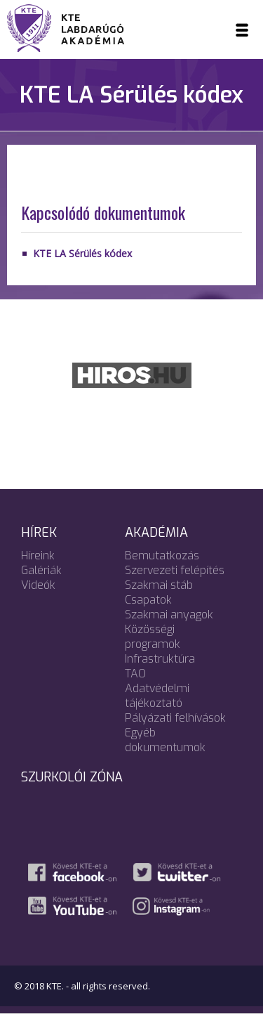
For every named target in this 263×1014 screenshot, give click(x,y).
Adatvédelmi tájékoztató (157, 695)
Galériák (41, 570)
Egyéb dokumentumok (165, 740)
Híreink (38, 555)
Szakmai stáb (159, 585)
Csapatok (148, 599)
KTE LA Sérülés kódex (82, 253)
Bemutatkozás (162, 555)
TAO (135, 673)
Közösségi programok (152, 636)
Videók (38, 585)
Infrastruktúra (160, 658)
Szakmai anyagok (169, 614)
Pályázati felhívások (175, 717)
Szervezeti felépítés (174, 570)
